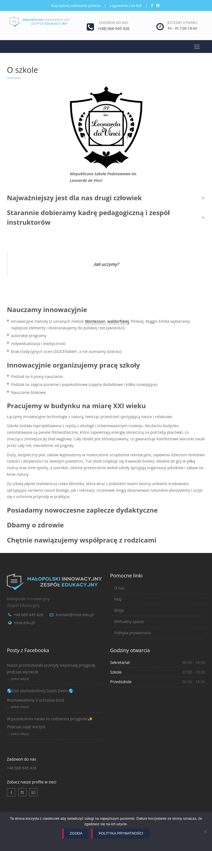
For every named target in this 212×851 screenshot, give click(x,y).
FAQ (118, 599)
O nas (119, 588)
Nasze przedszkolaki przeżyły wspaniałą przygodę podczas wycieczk (51, 668)
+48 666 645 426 (28, 614)
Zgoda (76, 833)
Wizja (119, 610)
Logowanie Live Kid (126, 5)
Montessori (95, 321)
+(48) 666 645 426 (113, 28)
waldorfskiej (118, 321)
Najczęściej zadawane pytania (75, 5)
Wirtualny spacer (129, 621)
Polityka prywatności (132, 632)
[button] (106, 197)
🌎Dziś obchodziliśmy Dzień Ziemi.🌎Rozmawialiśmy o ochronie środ (40, 695)
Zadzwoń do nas (113, 22)
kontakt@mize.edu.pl (75, 614)
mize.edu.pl (24, 622)
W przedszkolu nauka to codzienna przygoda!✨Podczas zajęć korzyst (50, 722)
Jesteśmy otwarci (182, 22)
